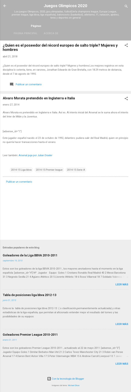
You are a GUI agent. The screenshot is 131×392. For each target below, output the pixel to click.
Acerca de (51, 33)
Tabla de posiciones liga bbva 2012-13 (29, 295)
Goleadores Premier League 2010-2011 (30, 334)
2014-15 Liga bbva (21, 169)
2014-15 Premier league (49, 169)
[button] (126, 45)
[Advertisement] (65, 210)
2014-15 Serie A (76, 169)
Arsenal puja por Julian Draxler (35, 155)
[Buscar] (126, 7)
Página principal (26, 33)
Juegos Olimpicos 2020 (65, 5)
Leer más (121, 284)
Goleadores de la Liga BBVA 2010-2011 (30, 255)
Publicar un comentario (19, 181)
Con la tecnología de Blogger (65, 378)
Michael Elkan (73, 385)
